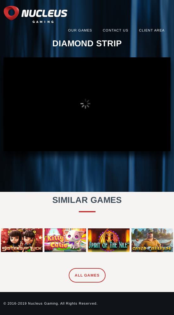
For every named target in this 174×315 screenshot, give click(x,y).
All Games (87, 275)
